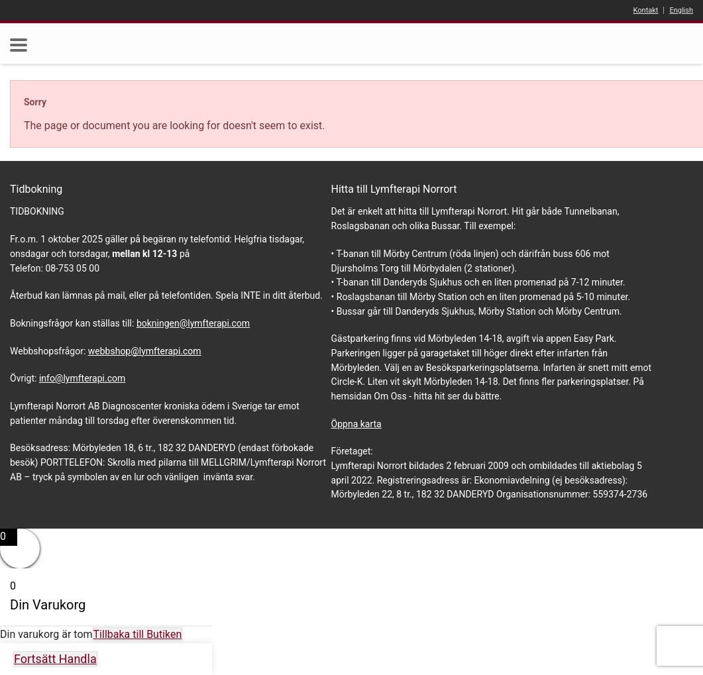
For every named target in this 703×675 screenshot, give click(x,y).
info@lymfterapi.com (82, 378)
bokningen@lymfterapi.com (193, 323)
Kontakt (646, 10)
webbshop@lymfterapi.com (144, 351)
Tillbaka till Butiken (137, 634)
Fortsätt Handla (55, 659)
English (681, 10)
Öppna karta (356, 424)
